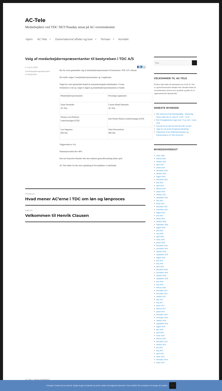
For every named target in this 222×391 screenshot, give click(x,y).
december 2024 (162, 170)
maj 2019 (159, 263)
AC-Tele (35, 20)
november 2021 (162, 209)
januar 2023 (160, 191)
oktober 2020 (161, 221)
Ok (172, 385)
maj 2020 (159, 233)
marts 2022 (160, 203)
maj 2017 (159, 302)
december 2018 (162, 269)
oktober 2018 (161, 275)
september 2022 (162, 197)
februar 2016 (161, 338)
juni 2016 (159, 329)
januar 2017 (160, 311)
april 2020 (160, 236)
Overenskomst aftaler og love (73, 39)
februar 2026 (161, 158)
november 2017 (162, 293)
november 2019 (162, 248)
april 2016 (160, 332)
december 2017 (162, 290)
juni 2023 (159, 182)
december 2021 (162, 206)
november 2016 (162, 317)
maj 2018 (159, 284)
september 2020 (162, 224)
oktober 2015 (161, 344)
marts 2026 (160, 155)
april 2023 (160, 185)
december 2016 (162, 314)
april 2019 (160, 266)
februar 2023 (161, 188)
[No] (218, 385)
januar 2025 (160, 167)
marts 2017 (160, 305)
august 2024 (160, 176)
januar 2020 (160, 242)
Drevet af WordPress (42, 379)
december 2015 (162, 341)
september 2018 (162, 278)
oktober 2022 (161, 194)
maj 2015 (159, 350)
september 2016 (162, 323)
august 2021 (160, 212)
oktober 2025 (161, 161)
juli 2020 (159, 230)
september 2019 (162, 254)
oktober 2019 (161, 251)
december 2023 (162, 179)
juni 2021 (159, 215)
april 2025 (160, 164)
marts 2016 (160, 335)
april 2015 (160, 353)
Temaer (105, 39)
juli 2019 (159, 260)
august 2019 (160, 257)
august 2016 (160, 326)
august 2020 (160, 227)
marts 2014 (160, 362)
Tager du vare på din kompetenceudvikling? (172, 129)
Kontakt (123, 39)
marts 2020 (160, 239)
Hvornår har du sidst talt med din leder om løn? (174, 126)
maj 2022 (159, 200)
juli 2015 (159, 347)
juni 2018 (159, 281)
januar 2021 (160, 218)
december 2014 (162, 359)
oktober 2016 (161, 320)
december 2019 (162, 245)
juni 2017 (159, 299)
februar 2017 (161, 308)
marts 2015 (160, 356)
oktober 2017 (161, 296)
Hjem (29, 39)
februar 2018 (161, 287)
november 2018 (162, 272)
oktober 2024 (161, 173)
